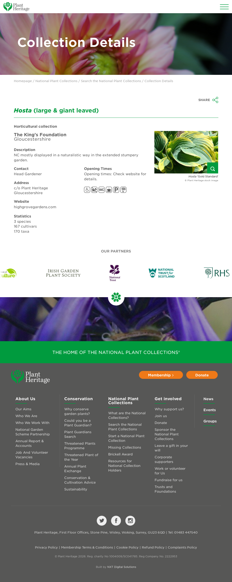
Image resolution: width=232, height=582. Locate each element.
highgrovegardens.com (35, 206)
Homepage (23, 81)
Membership (161, 375)
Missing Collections (124, 447)
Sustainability (75, 489)
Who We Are (26, 416)
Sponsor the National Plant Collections (167, 434)
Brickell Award (120, 454)
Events (209, 409)
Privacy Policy (46, 547)
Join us (161, 416)
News (208, 398)
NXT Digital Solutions (121, 567)
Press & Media (27, 464)
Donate (202, 375)
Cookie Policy (127, 547)
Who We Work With (32, 422)
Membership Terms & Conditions (87, 547)
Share (208, 100)
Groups (210, 421)
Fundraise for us (169, 480)
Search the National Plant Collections (111, 81)
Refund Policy (153, 547)
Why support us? (169, 409)
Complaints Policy (182, 547)
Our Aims (23, 409)
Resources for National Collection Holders (124, 465)
